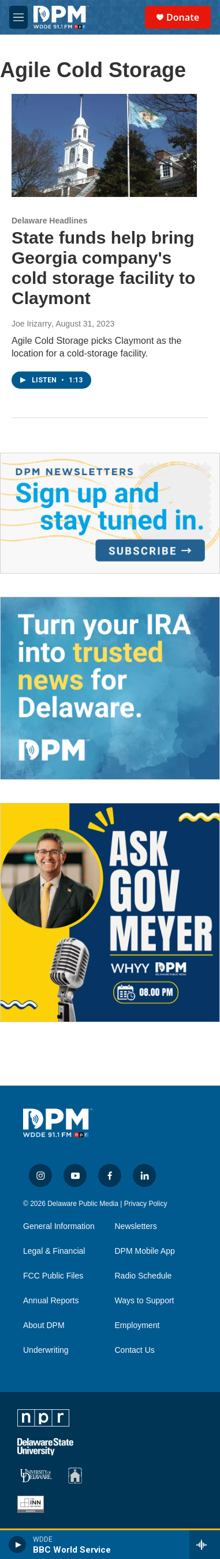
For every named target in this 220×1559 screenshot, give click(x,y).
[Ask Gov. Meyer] (110, 912)
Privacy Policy (145, 1204)
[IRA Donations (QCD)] (110, 688)
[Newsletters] (110, 513)
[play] (17, 1544)
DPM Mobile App (145, 1251)
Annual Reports (51, 1300)
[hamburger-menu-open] (18, 17)
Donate (182, 17)
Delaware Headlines (50, 220)
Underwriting (46, 1350)
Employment (137, 1325)
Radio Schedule (143, 1276)
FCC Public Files (53, 1276)
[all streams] (204, 1544)
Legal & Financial (54, 1251)
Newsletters (136, 1226)
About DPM (44, 1325)
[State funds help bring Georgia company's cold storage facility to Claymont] (104, 145)
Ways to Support (144, 1300)
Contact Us (135, 1350)
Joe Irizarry (31, 323)
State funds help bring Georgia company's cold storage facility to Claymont (103, 267)
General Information (59, 1226)
